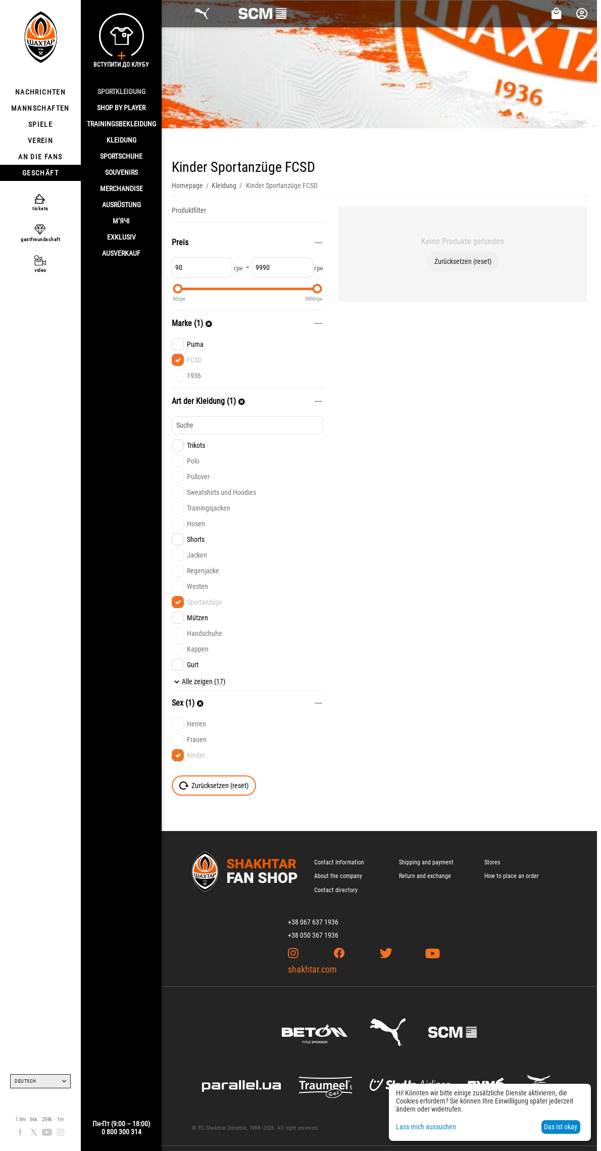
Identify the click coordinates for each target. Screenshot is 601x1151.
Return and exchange (425, 876)
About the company (338, 876)
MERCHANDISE (121, 189)
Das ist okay (560, 1127)
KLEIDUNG (121, 140)
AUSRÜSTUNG (121, 205)
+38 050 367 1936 (313, 935)
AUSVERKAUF (121, 253)
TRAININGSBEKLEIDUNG (121, 124)
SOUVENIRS (121, 172)
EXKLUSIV (121, 237)
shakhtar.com (312, 969)
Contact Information (339, 862)
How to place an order (511, 876)
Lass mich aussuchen (426, 1127)
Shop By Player (121, 108)
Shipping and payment (426, 862)
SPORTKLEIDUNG (121, 91)
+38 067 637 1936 (313, 922)
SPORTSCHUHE (121, 156)
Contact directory (336, 890)
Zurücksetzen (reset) (462, 261)
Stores (492, 862)
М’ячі (121, 221)
